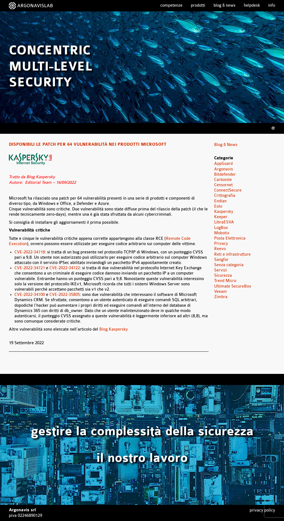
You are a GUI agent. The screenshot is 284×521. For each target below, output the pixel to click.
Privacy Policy (262, 510)
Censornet (223, 185)
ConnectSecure (228, 190)
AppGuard (223, 163)
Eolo (218, 206)
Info (271, 5)
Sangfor (221, 259)
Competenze (171, 5)
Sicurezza (223, 275)
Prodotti (198, 5)
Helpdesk (252, 5)
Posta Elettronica (229, 238)
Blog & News (224, 5)
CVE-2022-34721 (29, 268)
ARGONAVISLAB (35, 5)
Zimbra (220, 297)
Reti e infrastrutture (232, 254)
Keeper (220, 217)
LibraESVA (224, 222)
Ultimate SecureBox (232, 286)
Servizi (220, 270)
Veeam (220, 291)
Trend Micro (225, 280)
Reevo (220, 248)
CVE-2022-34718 (29, 252)
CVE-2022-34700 (29, 294)
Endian (220, 201)
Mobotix (221, 233)
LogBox (221, 227)
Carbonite (223, 179)
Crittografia (224, 195)
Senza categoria (229, 265)
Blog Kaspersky (113, 329)
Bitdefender (225, 174)
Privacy (221, 243)
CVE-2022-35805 (64, 294)
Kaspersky (223, 211)
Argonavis (223, 169)
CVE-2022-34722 (64, 268)
